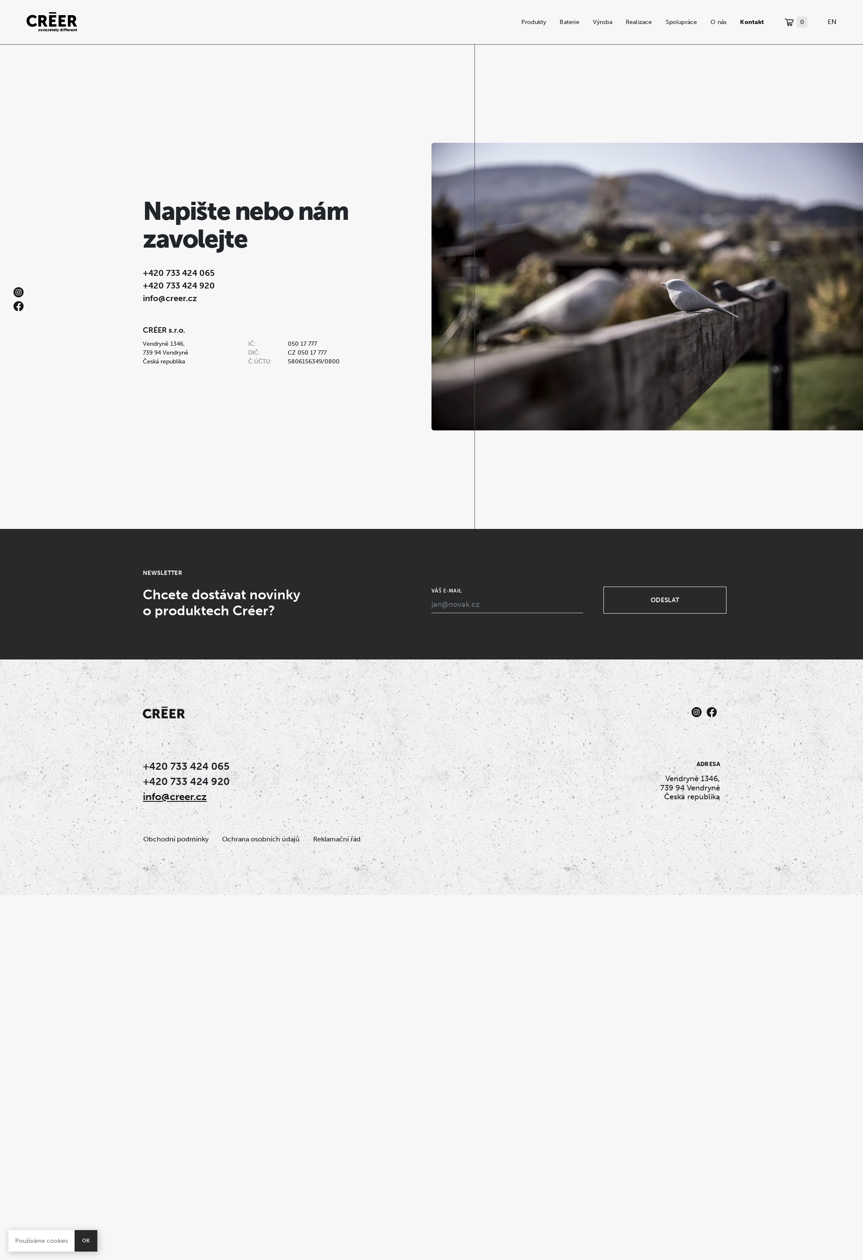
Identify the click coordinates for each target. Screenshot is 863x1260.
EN (832, 22)
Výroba (602, 22)
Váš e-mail (447, 591)
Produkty (534, 22)
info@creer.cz (170, 298)
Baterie (569, 22)
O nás (718, 22)
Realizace (639, 22)
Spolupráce (681, 22)
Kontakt (752, 22)
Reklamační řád (337, 839)
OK (86, 1241)
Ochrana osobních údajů (261, 839)
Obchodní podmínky (176, 839)
